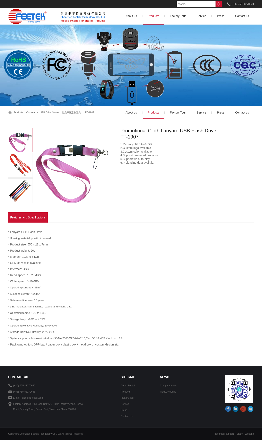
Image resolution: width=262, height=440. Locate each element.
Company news (168, 385)
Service (125, 404)
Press (124, 410)
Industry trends (168, 391)
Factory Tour (127, 397)
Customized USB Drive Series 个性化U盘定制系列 (53, 112)
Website (249, 433)
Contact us (126, 416)
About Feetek (128, 385)
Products (18, 112)
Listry (240, 433)
